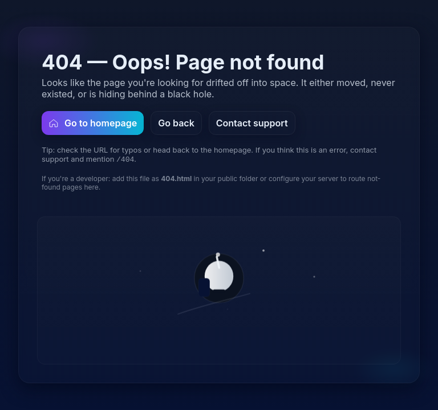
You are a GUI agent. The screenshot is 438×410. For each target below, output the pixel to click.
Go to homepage (92, 123)
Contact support (252, 123)
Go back (176, 123)
